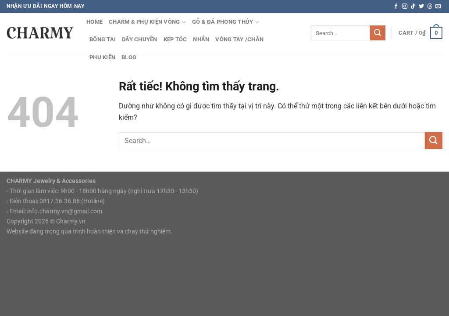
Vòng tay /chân (239, 39)
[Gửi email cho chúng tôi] (438, 7)
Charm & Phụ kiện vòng (147, 22)
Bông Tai (102, 39)
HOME (94, 21)
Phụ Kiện (102, 57)
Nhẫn (201, 39)
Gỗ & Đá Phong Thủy (225, 22)
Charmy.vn (71, 221)
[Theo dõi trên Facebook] (396, 7)
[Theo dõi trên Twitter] (421, 7)
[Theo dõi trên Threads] (429, 7)
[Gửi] (377, 32)
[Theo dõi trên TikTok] (413, 7)
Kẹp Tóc (175, 39)
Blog (128, 57)
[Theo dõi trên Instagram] (404, 7)
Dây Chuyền (139, 39)
